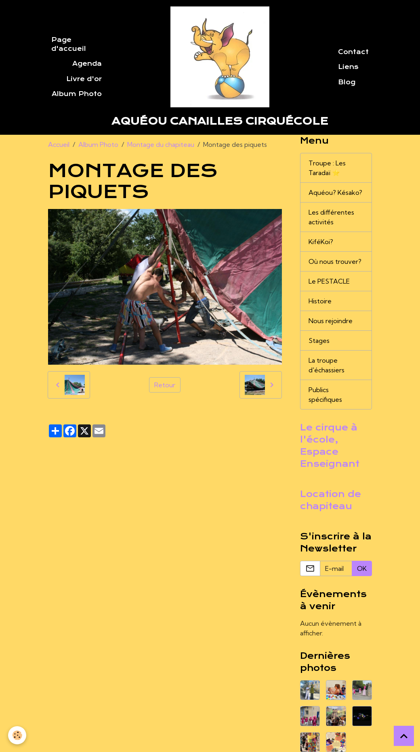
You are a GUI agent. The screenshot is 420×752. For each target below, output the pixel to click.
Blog (346, 82)
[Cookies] (17, 735)
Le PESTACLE (329, 281)
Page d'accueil (68, 44)
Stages (319, 340)
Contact (353, 52)
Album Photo (77, 94)
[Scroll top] (404, 736)
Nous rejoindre (331, 321)
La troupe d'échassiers (326, 365)
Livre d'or (84, 79)
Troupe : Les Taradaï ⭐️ (327, 168)
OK (362, 568)
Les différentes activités (331, 217)
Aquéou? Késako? (335, 192)
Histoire (320, 301)
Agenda (87, 63)
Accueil (58, 144)
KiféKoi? (321, 242)
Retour (164, 385)
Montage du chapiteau (160, 144)
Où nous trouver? (335, 261)
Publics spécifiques (325, 394)
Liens (348, 67)
